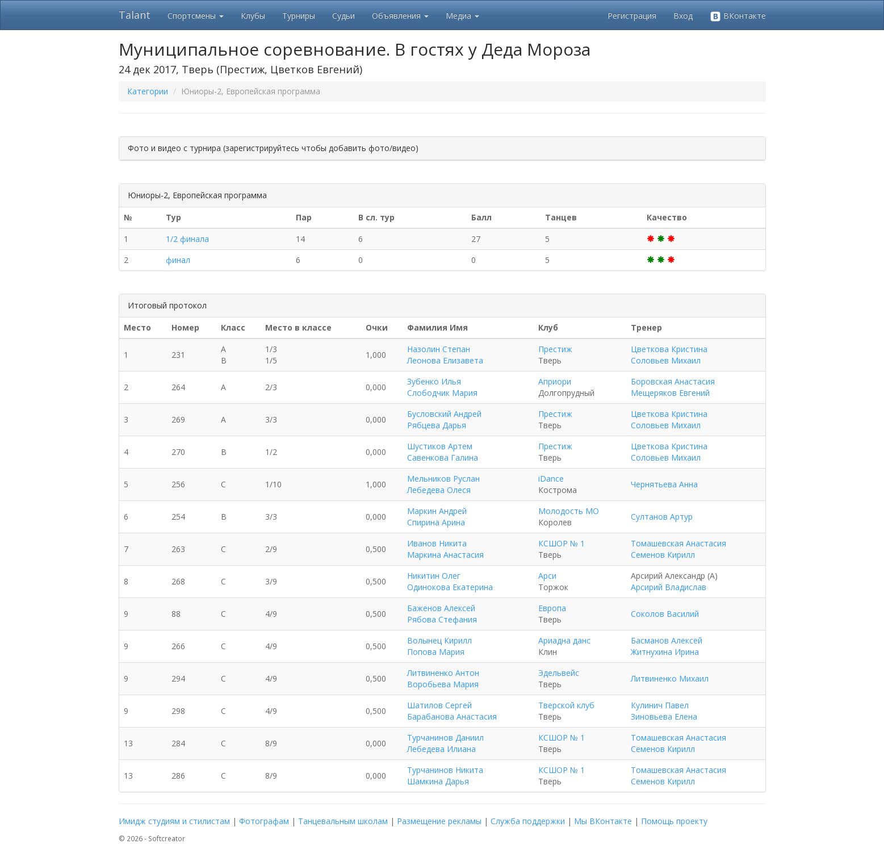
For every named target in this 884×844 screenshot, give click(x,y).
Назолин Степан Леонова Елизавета (445, 355)
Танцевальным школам (343, 821)
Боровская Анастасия (673, 381)
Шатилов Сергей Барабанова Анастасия (452, 711)
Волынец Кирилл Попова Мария (439, 646)
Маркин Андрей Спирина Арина (437, 516)
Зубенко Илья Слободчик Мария (442, 387)
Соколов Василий (665, 613)
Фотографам (264, 821)
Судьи (343, 15)
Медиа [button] (462, 15)
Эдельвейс (558, 672)
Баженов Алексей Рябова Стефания (442, 614)
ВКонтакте (738, 16)
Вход (683, 15)
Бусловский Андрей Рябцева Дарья (444, 419)
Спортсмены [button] (195, 15)
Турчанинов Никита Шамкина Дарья (445, 775)
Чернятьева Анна (664, 484)
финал (178, 259)
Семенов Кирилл (663, 554)
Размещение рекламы (439, 821)
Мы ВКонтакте (603, 821)
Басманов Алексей (666, 640)
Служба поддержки (528, 821)
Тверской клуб (566, 705)
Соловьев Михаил (666, 360)
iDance (551, 478)
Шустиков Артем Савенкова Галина (442, 452)
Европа (552, 608)
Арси (547, 575)
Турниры (298, 15)
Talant (134, 15)
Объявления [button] (400, 15)
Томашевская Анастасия (678, 543)
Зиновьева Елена (664, 716)
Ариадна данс (564, 640)
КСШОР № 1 (561, 543)
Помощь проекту (674, 821)
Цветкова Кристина (669, 349)
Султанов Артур (662, 516)
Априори (554, 381)
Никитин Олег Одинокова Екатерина (450, 581)
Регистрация (632, 15)
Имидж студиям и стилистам (174, 821)
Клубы (253, 15)
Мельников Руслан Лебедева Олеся (443, 484)
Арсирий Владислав (668, 587)
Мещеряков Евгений (670, 392)
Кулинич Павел (660, 705)
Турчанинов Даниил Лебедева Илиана (445, 743)
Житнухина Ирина (665, 651)
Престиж (555, 349)
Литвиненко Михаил (670, 678)
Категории (147, 91)
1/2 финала (187, 238)
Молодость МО (568, 510)
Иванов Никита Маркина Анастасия (445, 549)
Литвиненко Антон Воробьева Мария (443, 678)
